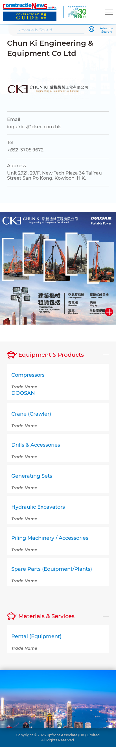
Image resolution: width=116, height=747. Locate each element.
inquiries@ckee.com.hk (34, 126)
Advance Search (106, 30)
